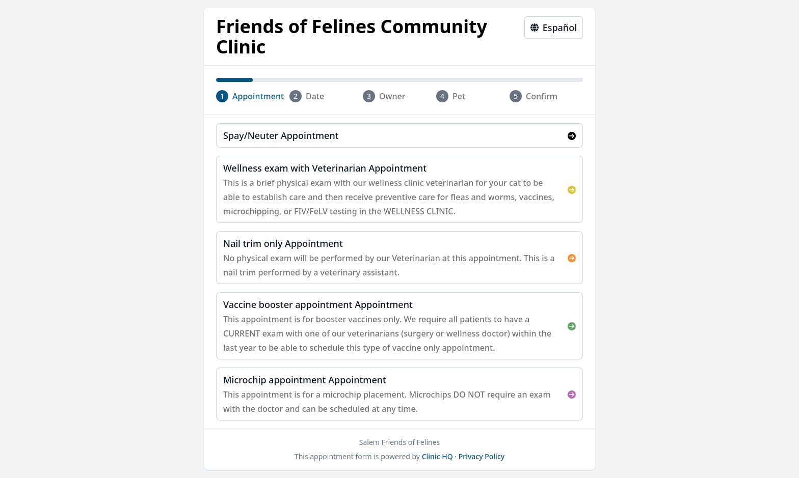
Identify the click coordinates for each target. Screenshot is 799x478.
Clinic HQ (437, 456)
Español (553, 27)
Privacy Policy (481, 456)
